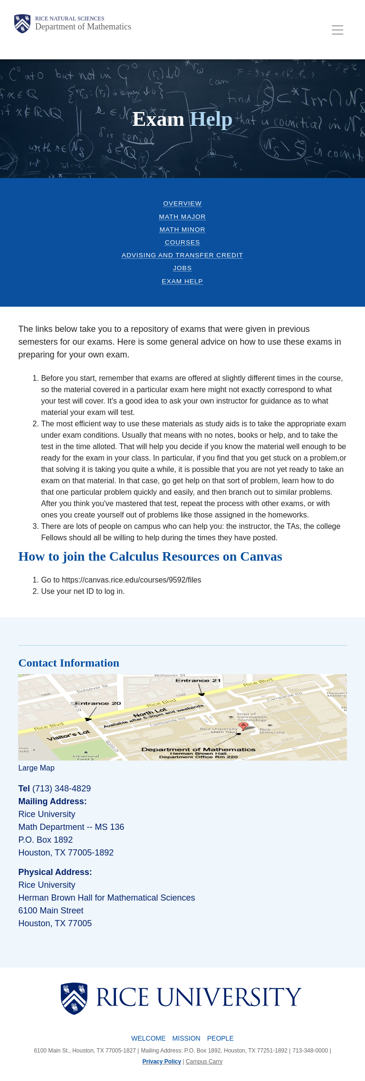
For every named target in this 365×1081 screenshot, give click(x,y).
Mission (187, 1038)
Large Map (36, 768)
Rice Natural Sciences (70, 18)
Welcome (148, 1038)
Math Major (182, 216)
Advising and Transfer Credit (182, 255)
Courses (182, 242)
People (220, 1038)
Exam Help (182, 281)
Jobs (182, 268)
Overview (182, 203)
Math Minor (183, 229)
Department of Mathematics (83, 26)
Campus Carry (204, 1061)
